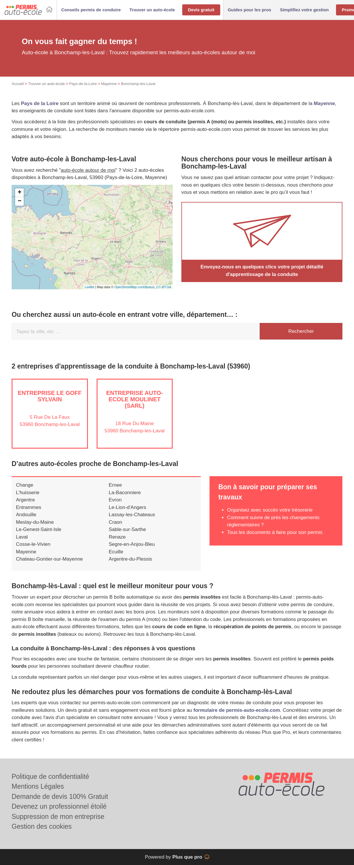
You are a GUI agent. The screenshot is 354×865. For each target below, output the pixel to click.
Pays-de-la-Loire (83, 84)
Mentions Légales (38, 786)
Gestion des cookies (42, 826)
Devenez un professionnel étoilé (59, 806)
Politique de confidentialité (50, 776)
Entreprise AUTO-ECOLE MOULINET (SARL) (134, 399)
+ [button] (19, 192)
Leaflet (89, 287)
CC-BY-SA (163, 287)
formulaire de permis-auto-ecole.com (237, 710)
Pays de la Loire (39, 103)
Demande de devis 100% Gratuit (60, 796)
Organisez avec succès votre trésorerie (270, 510)
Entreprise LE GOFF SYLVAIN (50, 396)
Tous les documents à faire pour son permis (274, 532)
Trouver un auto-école (46, 84)
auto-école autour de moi (88, 170)
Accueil (18, 84)
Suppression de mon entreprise (58, 816)
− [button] (19, 201)
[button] (91, 10)
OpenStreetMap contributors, (135, 287)
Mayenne (108, 84)
